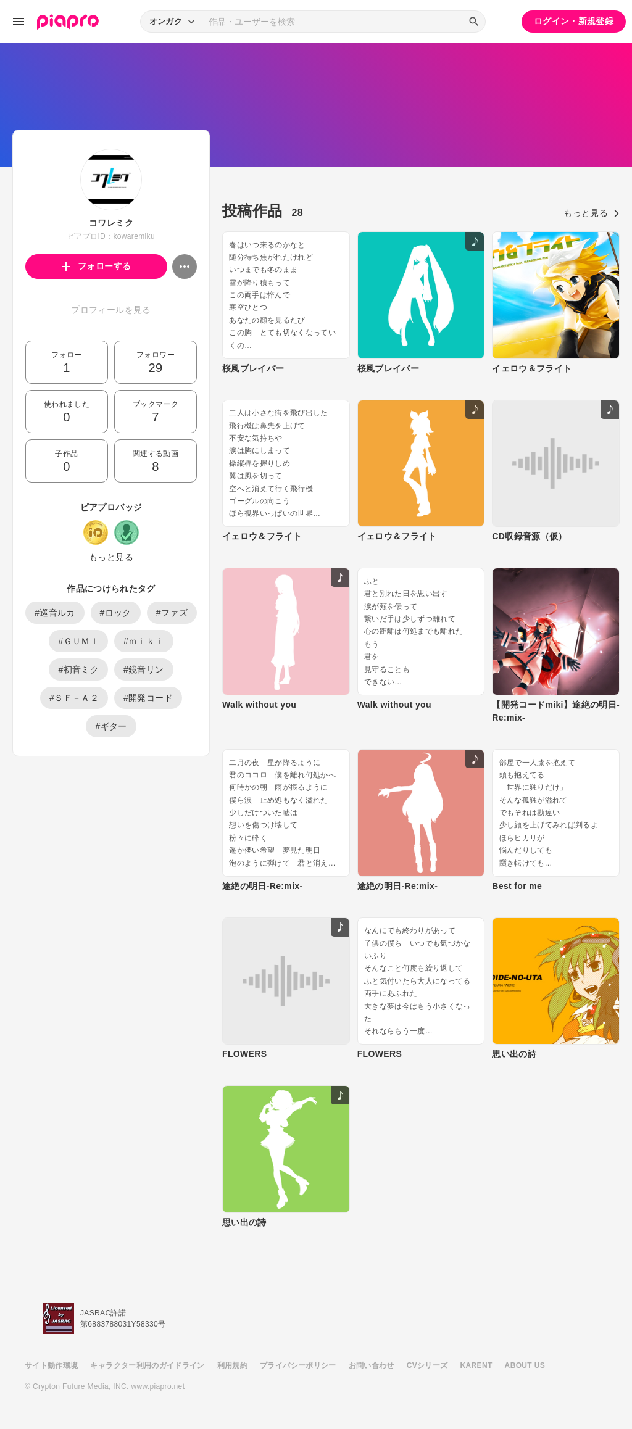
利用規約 (232, 1365)
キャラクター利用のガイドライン (147, 1365)
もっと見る (111, 557)
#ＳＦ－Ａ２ (74, 698)
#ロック (115, 613)
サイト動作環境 (51, 1365)
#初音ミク (78, 669)
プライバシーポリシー (298, 1365)
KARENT (476, 1365)
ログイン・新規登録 (573, 21)
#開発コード (148, 698)
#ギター (111, 726)
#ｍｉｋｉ (143, 641)
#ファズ (172, 613)
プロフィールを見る (111, 310)
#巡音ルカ (55, 613)
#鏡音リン (143, 669)
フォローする (96, 266)
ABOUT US (525, 1365)
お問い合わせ (371, 1365)
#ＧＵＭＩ (78, 641)
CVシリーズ (427, 1365)
